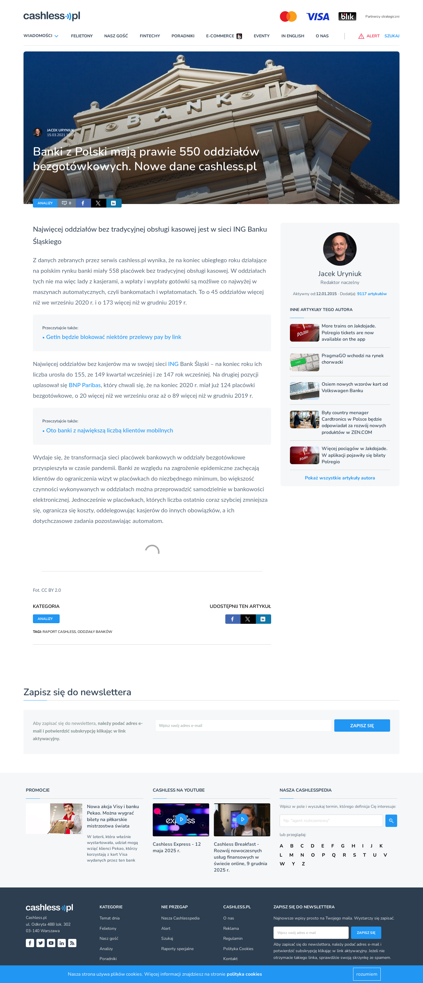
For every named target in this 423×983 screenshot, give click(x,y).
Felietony (82, 36)
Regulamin (233, 938)
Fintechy (150, 36)
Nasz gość (116, 36)
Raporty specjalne (177, 949)
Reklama (231, 928)
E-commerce (220, 36)
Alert (165, 928)
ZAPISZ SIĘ (362, 725)
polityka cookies (244, 974)
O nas (322, 36)
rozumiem (366, 974)
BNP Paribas (85, 384)
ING (173, 363)
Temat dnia (110, 918)
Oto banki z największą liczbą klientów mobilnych (107, 430)
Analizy (106, 949)
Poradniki (183, 36)
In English (292, 36)
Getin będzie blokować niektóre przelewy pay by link (111, 336)
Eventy (262, 36)
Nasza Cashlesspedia (180, 918)
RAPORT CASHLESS (59, 631)
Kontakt (230, 959)
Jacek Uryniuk (60, 130)
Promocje (38, 790)
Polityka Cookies (238, 949)
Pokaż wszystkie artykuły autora (340, 478)
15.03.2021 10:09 (61, 135)
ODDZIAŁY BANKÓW (95, 631)
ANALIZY (45, 203)
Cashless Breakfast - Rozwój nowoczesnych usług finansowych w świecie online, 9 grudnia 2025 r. (240, 857)
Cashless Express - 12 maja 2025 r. (177, 847)
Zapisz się (366, 932)
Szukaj (167, 938)
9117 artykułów (372, 294)
